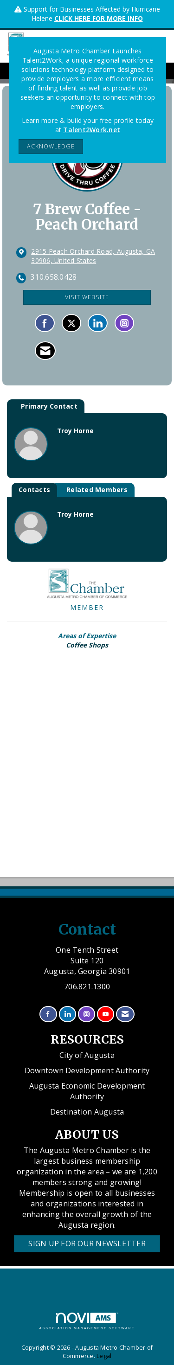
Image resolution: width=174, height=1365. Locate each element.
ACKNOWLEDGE (51, 146)
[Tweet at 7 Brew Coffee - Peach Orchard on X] (71, 323)
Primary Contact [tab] (49, 406)
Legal (104, 1356)
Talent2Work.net (91, 129)
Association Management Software (87, 1321)
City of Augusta (87, 1055)
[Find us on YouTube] (105, 1014)
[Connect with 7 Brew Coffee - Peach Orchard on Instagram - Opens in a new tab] (124, 323)
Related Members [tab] (97, 489)
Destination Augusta (87, 1112)
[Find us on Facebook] (48, 1014)
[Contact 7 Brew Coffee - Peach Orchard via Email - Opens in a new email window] (45, 350)
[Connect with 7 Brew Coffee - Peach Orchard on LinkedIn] (98, 323)
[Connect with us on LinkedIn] (67, 1014)
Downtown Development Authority (87, 1070)
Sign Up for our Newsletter (87, 1243)
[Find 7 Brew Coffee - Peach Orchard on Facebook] (45, 323)
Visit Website (87, 297)
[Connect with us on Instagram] (86, 1014)
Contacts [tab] (34, 489)
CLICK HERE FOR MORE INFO (98, 18)
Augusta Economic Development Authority (87, 1091)
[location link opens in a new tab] (94, 256)
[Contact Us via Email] (125, 1014)
